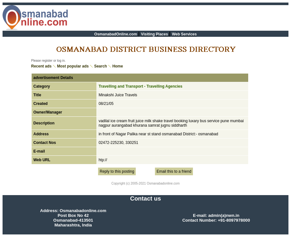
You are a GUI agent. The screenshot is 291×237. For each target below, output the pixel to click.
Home (117, 66)
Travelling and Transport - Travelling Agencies (140, 86)
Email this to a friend (174, 171)
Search (100, 66)
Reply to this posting (117, 171)
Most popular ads (72, 66)
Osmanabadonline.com (163, 183)
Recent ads (41, 66)
